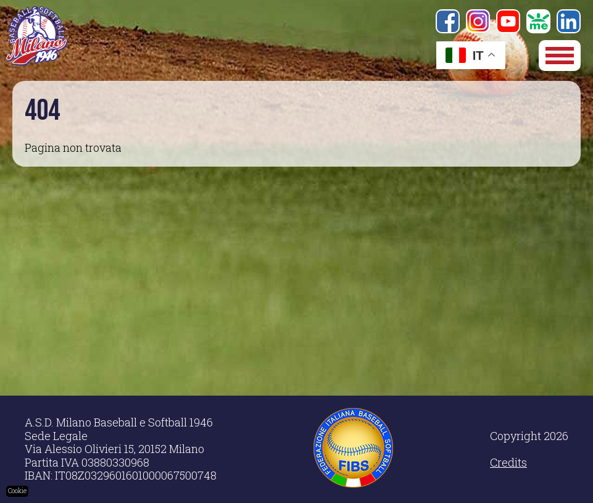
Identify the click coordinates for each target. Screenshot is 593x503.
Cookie (17, 491)
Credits (508, 462)
